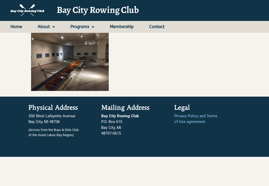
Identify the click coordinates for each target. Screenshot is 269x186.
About (46, 27)
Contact (156, 26)
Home (16, 26)
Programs (82, 27)
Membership (122, 26)
